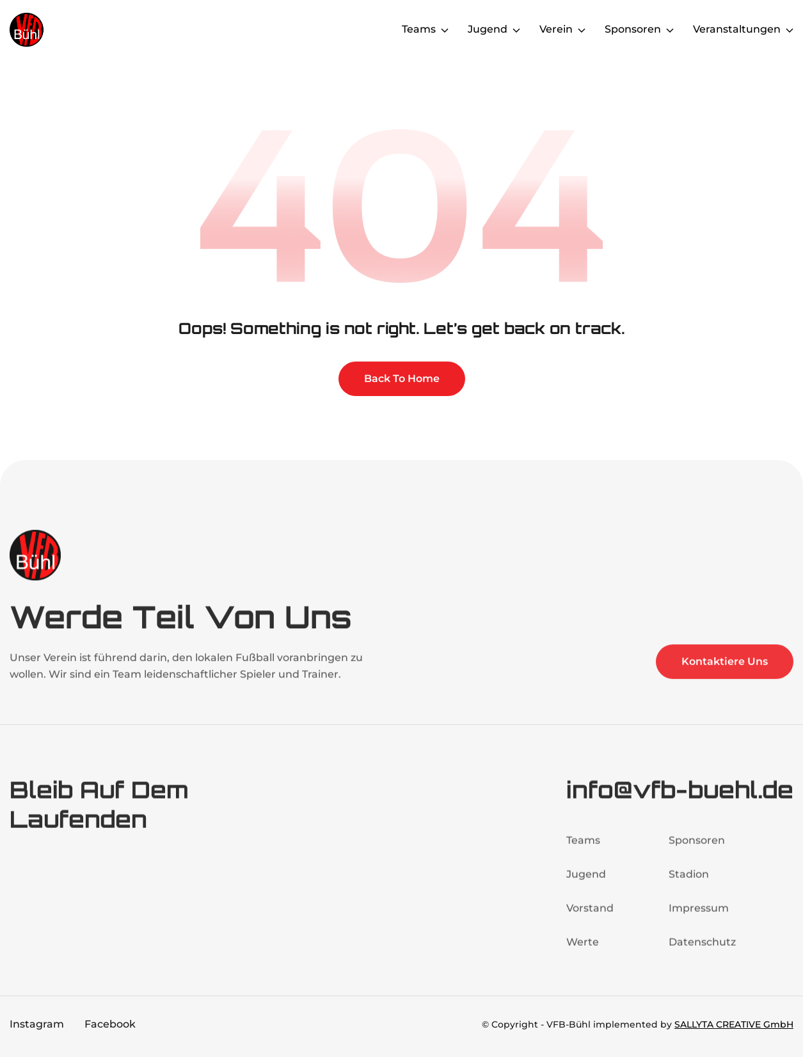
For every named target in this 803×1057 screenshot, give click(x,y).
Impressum (699, 915)
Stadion (689, 881)
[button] (425, 29)
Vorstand (590, 915)
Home (368, 29)
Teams (583, 847)
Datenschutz (702, 948)
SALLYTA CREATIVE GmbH (733, 1024)
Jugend (586, 881)
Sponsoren (697, 847)
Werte (582, 948)
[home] (61, 30)
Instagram (37, 1024)
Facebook (110, 1024)
